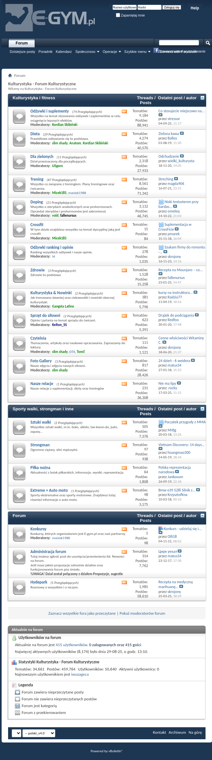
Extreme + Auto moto (49, 490)
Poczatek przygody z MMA (185, 422)
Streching (166, 179)
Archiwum (177, 732)
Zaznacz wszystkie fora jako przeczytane (82, 613)
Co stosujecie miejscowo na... (182, 111)
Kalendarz (64, 52)
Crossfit (36, 224)
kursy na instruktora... (176, 292)
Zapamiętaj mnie (130, 15)
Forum (22, 43)
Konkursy (38, 528)
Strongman (40, 444)
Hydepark (38, 582)
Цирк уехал (168, 551)
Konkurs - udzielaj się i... (182, 528)
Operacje (110, 52)
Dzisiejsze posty (22, 52)
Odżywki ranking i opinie (51, 247)
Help (195, 8)
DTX (72, 352)
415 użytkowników (71, 644)
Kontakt (159, 732)
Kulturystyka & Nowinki (51, 292)
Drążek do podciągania (176, 315)
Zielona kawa (169, 133)
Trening (36, 179)
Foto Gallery (41, 360)
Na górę (195, 732)
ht (53, 256)
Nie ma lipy (167, 383)
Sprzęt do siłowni (45, 315)
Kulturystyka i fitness (34, 97)
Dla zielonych (41, 156)
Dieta (35, 133)
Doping (36, 201)
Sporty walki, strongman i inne (43, 408)
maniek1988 (77, 193)
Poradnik (45, 52)
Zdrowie (37, 270)
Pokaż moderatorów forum (142, 613)
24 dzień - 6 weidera (174, 360)
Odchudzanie (169, 156)
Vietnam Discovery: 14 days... (182, 444)
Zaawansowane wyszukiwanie (182, 51)
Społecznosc (85, 52)
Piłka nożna (40, 467)
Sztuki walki (40, 422)
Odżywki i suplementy (49, 111)
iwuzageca (80, 674)
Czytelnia (38, 338)
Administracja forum (48, 551)
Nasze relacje (41, 383)
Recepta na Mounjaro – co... (181, 270)
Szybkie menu (135, 52)
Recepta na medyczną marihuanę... (176, 584)
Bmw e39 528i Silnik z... (177, 490)
